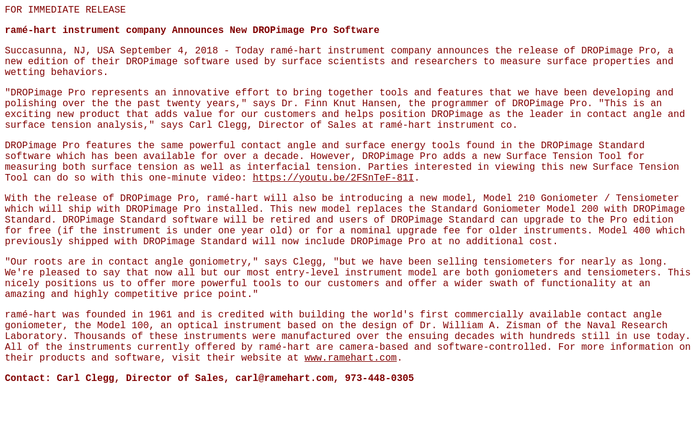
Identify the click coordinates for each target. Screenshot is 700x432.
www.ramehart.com (350, 358)
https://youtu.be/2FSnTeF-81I (333, 178)
